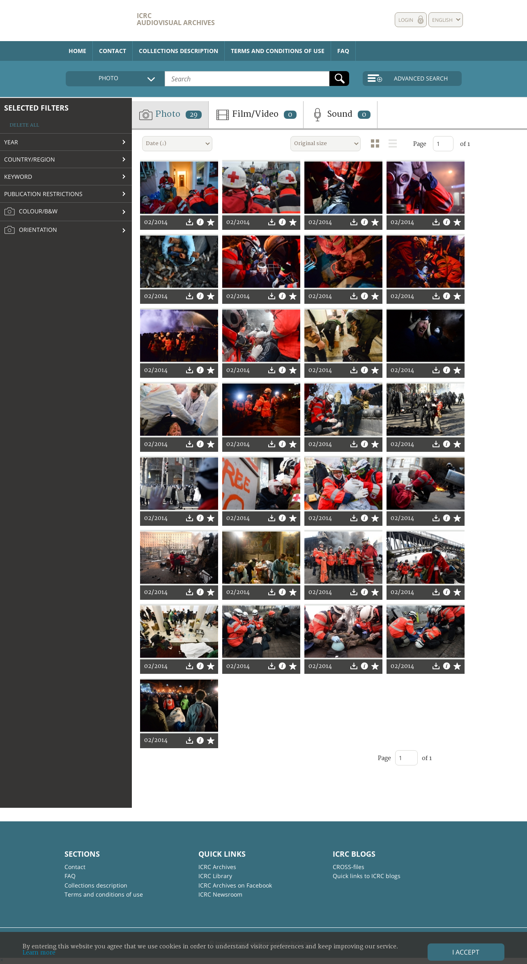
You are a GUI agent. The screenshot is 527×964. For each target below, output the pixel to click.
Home (77, 51)
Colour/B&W (31, 212)
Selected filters (36, 108)
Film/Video (256, 115)
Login (405, 19)
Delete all (24, 125)
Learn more (39, 952)
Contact (112, 51)
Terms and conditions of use (277, 51)
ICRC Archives (217, 867)
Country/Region (29, 159)
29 (194, 115)
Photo (170, 115)
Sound (340, 115)
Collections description (178, 51)
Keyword (18, 176)
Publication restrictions (43, 194)
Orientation (30, 230)
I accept (465, 952)
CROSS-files (348, 867)
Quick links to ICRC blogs (366, 876)
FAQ (343, 51)
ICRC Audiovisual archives (176, 19)
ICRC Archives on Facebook (235, 885)
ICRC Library (215, 876)
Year (11, 142)
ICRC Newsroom (220, 894)
